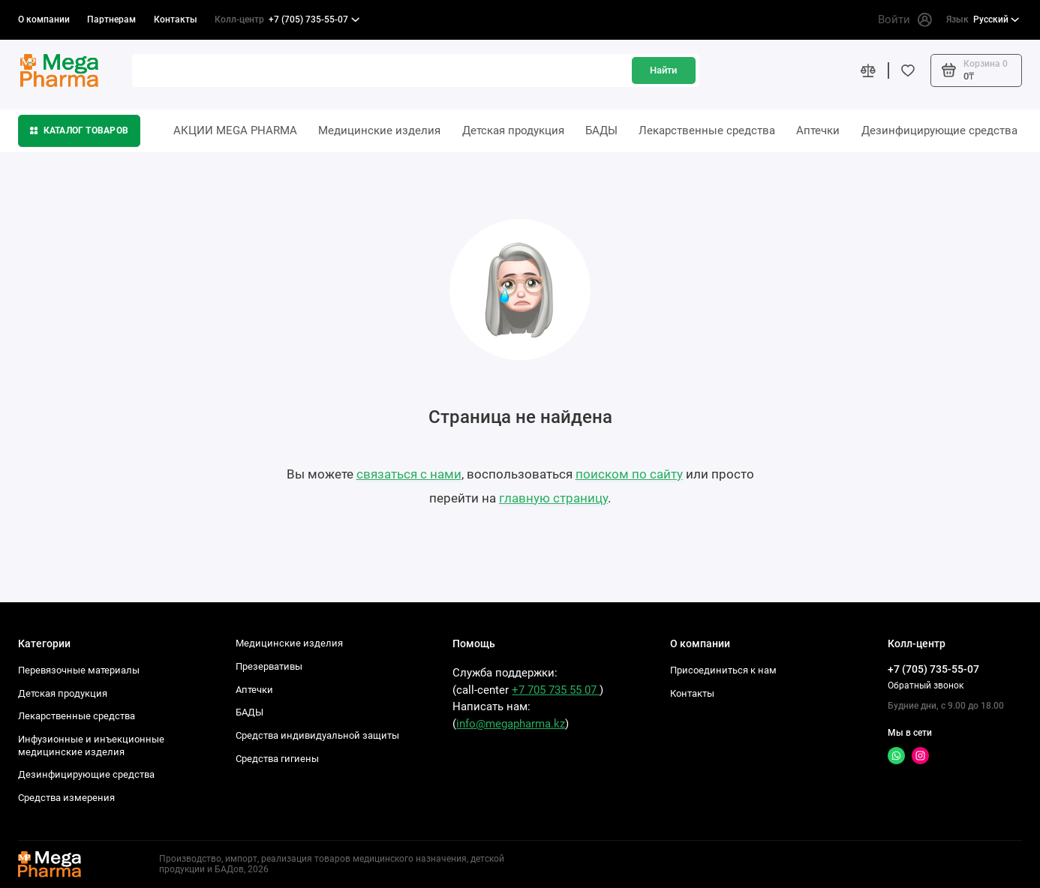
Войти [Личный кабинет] (905, 20)
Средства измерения (66, 797)
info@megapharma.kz (510, 723)
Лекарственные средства (707, 130)
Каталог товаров (79, 130)
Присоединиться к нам (723, 670)
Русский (983, 20)
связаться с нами (408, 474)
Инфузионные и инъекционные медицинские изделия (91, 746)
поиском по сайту (629, 474)
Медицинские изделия (379, 130)
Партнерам (111, 19)
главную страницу (553, 498)
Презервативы (269, 666)
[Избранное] (908, 70)
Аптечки (818, 130)
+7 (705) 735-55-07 (287, 20)
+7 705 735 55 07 (556, 690)
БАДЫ (601, 130)
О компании (44, 19)
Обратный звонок (925, 685)
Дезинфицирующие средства (939, 130)
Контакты (175, 19)
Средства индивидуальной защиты (317, 735)
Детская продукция (513, 130)
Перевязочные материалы (79, 670)
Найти (663, 70)
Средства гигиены (277, 758)
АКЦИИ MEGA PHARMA (235, 130)
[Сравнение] (868, 70)
